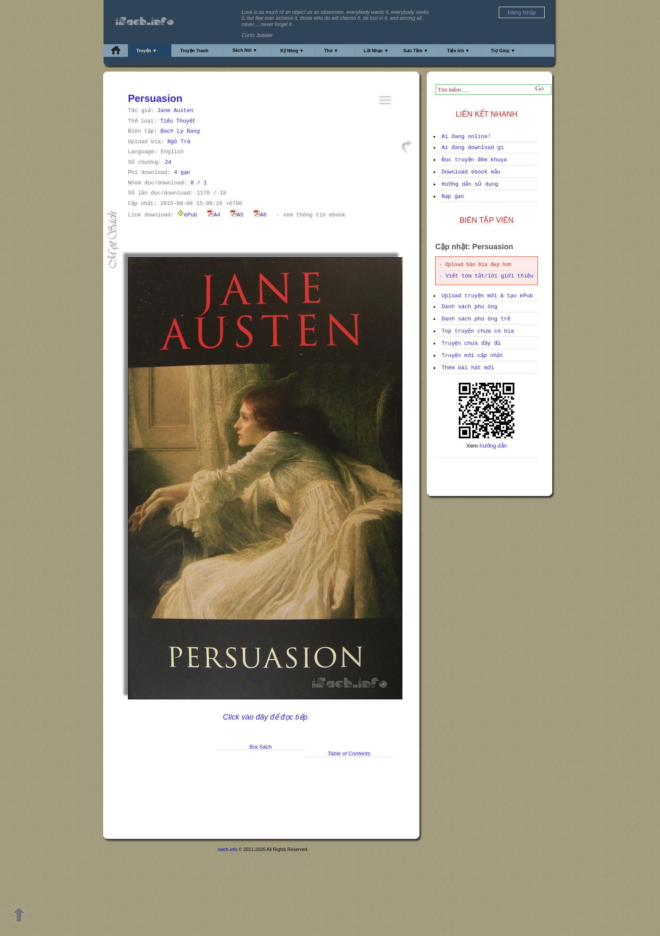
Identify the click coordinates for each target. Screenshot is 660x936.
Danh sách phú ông (470, 307)
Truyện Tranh (194, 50)
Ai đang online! (466, 136)
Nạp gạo (453, 196)
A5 (237, 215)
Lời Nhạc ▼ (376, 50)
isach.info (227, 849)
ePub (187, 215)
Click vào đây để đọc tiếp (265, 717)
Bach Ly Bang (180, 131)
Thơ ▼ (331, 50)
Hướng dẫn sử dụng (470, 184)
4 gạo (182, 172)
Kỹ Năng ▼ (292, 50)
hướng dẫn (493, 446)
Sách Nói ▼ (244, 50)
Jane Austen (175, 110)
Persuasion (155, 98)
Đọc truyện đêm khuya (474, 160)
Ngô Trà (179, 142)
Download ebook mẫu (471, 172)
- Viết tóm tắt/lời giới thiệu (486, 276)
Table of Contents (348, 753)
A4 (214, 215)
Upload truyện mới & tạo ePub (487, 296)
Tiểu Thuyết (177, 121)
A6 (260, 215)
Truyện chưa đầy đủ (471, 343)
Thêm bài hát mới (468, 368)
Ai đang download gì (473, 147)
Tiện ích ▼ (458, 50)
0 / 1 (198, 183)
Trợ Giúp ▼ (503, 50)
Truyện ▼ (146, 50)
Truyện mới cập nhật (472, 355)
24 (168, 162)
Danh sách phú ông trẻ (476, 319)
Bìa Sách (261, 747)
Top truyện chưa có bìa (478, 331)
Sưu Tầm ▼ (415, 50)
